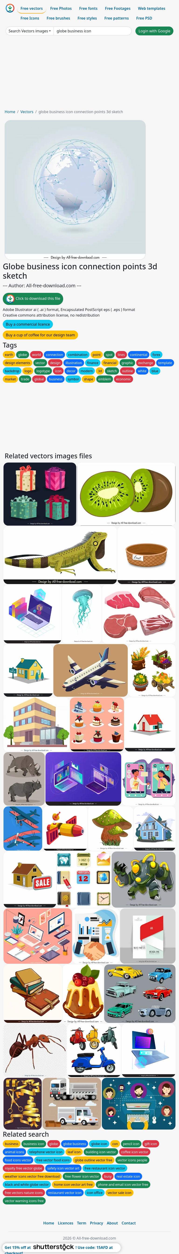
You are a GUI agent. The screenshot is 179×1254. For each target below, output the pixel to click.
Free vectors (32, 8)
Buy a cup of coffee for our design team (40, 335)
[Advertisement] (89, 74)
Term (81, 1223)
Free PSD (144, 18)
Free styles (87, 18)
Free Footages (118, 8)
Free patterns (116, 18)
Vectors (26, 111)
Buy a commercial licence (28, 324)
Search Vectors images (28, 31)
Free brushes (58, 18)
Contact (129, 1223)
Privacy (96, 1223)
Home (10, 111)
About (112, 1223)
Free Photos (61, 8)
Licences (65, 1223)
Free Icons (30, 18)
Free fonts (88, 8)
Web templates (151, 8)
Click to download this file (33, 298)
